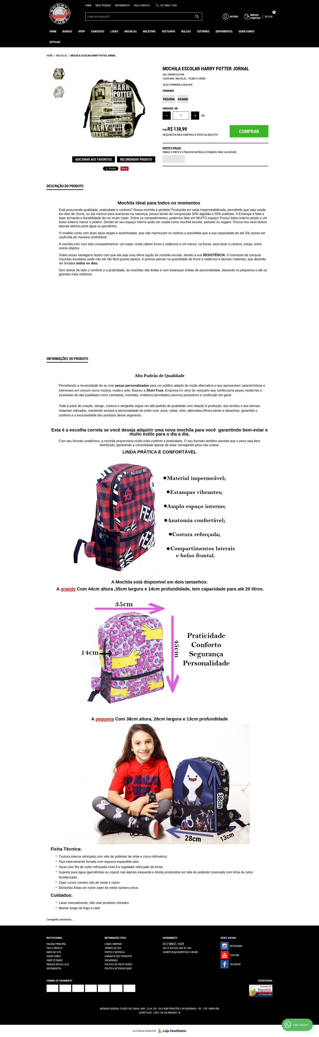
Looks (114, 31)
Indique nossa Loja (58, 964)
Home (88, 5)
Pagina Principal (56, 944)
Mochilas (131, 31)
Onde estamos (55, 960)
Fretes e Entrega (115, 952)
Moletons (149, 31)
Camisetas (97, 31)
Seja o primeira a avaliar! (177, 84)
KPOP (81, 31)
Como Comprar (113, 944)
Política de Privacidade (118, 968)
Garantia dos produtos (118, 956)
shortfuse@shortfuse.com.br (180, 952)
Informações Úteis (115, 938)
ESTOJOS (55, 42)
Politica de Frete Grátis (118, 964)
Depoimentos (122, 5)
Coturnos (203, 31)
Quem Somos (247, 31)
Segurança (111, 960)
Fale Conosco (142, 5)
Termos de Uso (113, 948)
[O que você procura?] (197, 16)
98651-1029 (168, 5)
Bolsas (186, 31)
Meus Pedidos (103, 5)
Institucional (54, 938)
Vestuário (168, 31)
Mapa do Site (54, 952)
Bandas (67, 31)
